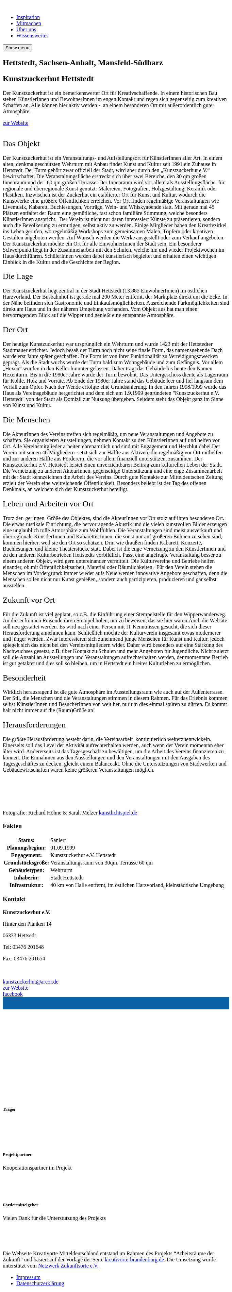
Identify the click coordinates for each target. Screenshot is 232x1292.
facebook (13, 994)
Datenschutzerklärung (40, 1283)
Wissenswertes (32, 35)
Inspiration (28, 17)
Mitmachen (28, 23)
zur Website (15, 123)
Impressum (28, 1277)
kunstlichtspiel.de (118, 813)
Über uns (26, 29)
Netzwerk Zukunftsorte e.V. (68, 1266)
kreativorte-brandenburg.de (134, 1259)
